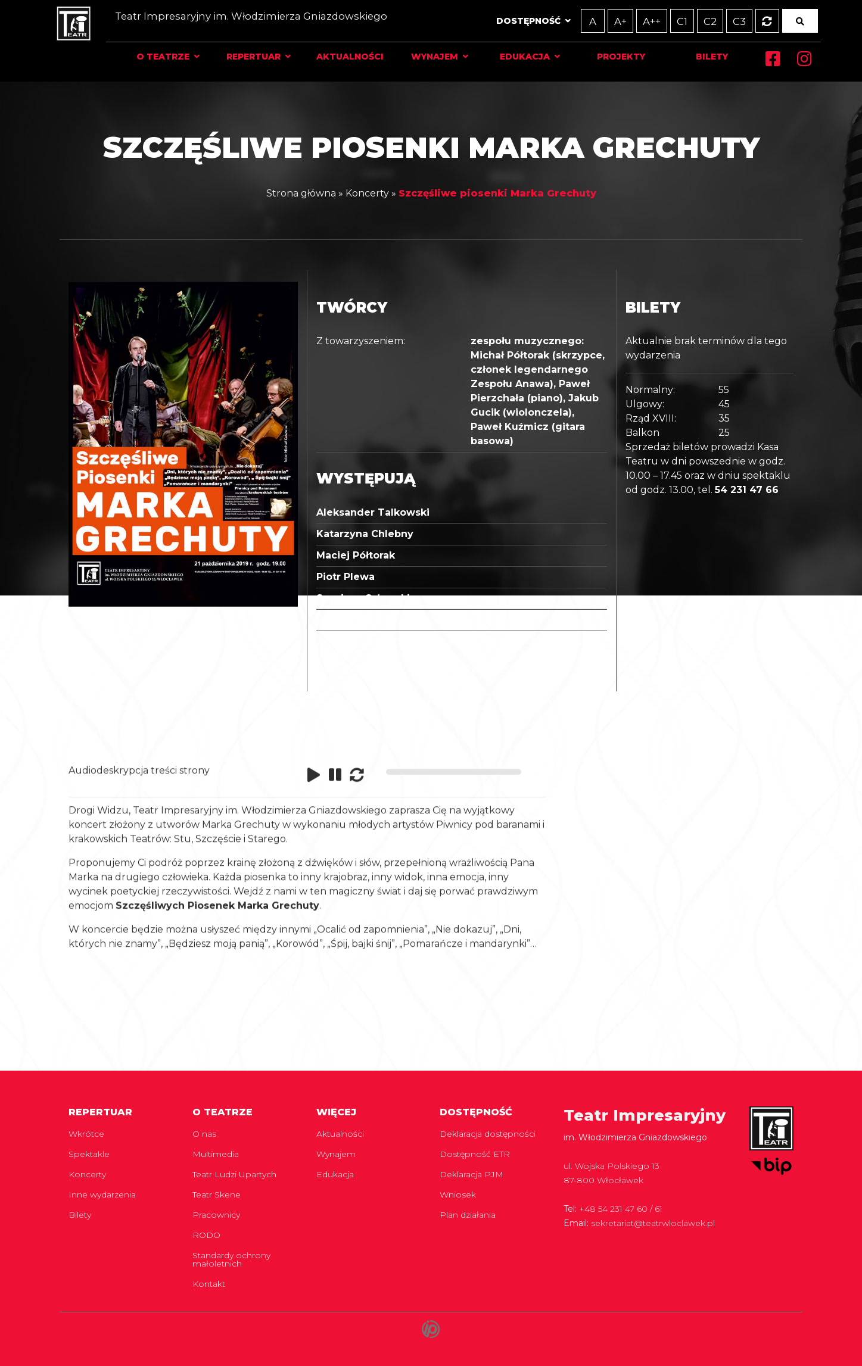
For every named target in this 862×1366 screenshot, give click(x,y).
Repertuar (262, 56)
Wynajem (432, 56)
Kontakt (208, 1284)
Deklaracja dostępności (488, 1134)
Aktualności (353, 56)
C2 (692, 21)
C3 (721, 21)
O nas (204, 1134)
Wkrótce (86, 1134)
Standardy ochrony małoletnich (231, 1259)
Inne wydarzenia (102, 1194)
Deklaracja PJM (471, 1174)
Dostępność (512, 20)
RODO (206, 1235)
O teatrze (176, 56)
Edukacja (519, 56)
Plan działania (468, 1215)
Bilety (696, 56)
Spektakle (89, 1154)
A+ (604, 21)
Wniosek (458, 1194)
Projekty (610, 56)
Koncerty (367, 191)
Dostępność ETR (475, 1154)
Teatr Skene (216, 1194)
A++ (634, 21)
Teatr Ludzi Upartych (234, 1174)
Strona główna (301, 191)
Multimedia (215, 1154)
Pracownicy (216, 1215)
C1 (664, 21)
